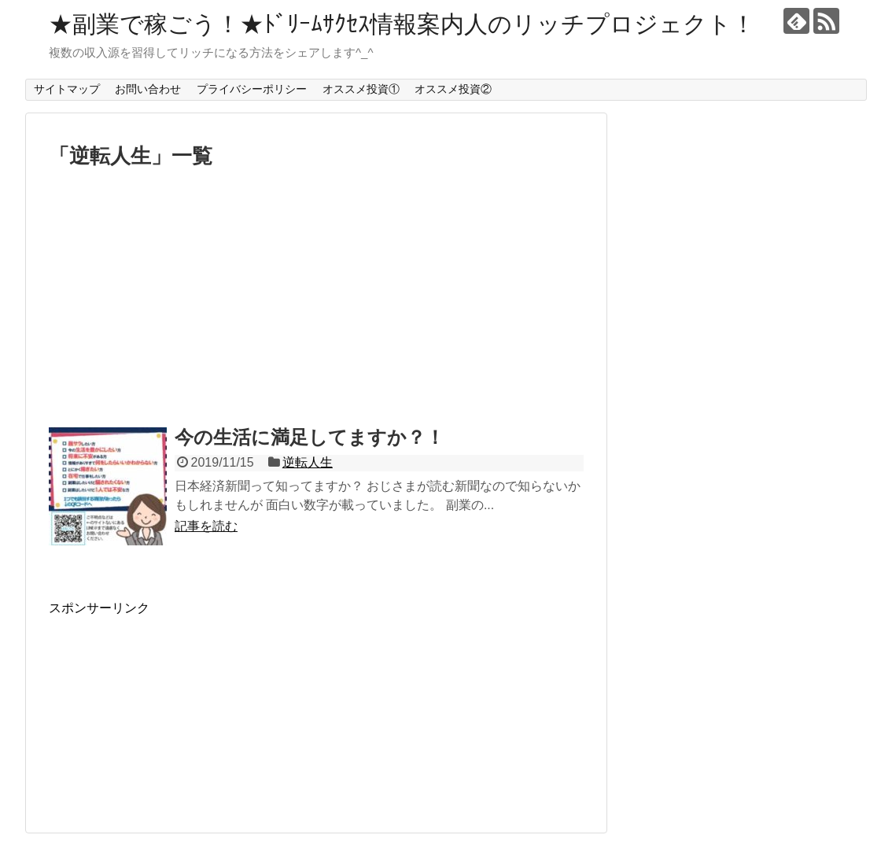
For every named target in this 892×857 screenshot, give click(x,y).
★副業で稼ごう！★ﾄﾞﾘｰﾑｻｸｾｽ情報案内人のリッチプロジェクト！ (402, 24)
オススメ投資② (453, 89)
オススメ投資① (361, 89)
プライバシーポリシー (252, 89)
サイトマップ (67, 89)
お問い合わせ (148, 89)
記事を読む (206, 526)
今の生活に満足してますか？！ (309, 437)
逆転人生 (307, 462)
